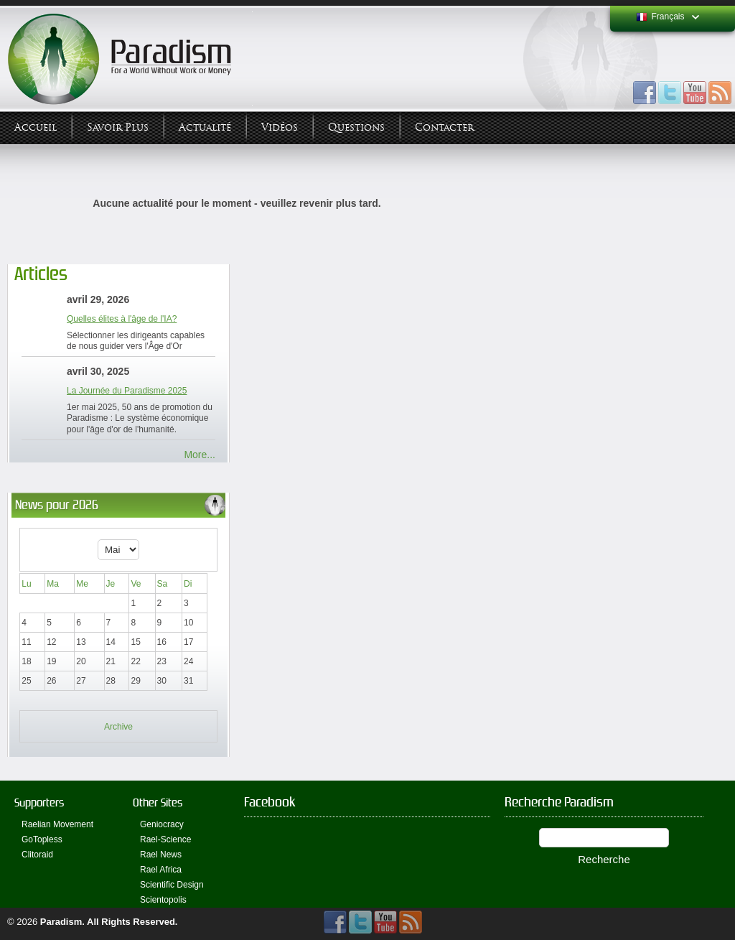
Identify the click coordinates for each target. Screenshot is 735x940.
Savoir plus (118, 127)
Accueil (35, 127)
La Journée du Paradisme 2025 (127, 391)
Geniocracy (162, 824)
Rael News (161, 855)
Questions (356, 127)
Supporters (39, 802)
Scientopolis (163, 900)
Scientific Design (172, 885)
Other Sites (157, 802)
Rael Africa (161, 870)
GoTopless (42, 839)
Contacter (444, 127)
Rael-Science (165, 839)
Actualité (205, 127)
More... (199, 454)
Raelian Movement (57, 824)
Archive (118, 727)
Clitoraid (37, 855)
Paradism (61, 921)
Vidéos (279, 127)
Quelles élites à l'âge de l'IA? (122, 319)
